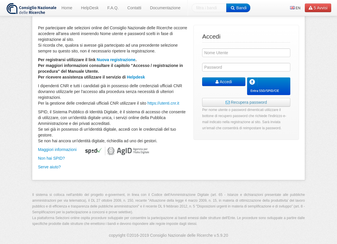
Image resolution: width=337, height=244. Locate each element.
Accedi (223, 81)
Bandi (238, 8)
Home (66, 8)
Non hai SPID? (51, 158)
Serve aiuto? (49, 167)
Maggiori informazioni (57, 149)
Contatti (134, 8)
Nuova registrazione (116, 59)
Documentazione (165, 8)
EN (295, 8)
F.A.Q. (113, 8)
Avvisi (318, 8)
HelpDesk (90, 8)
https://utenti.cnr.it (163, 103)
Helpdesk (136, 77)
